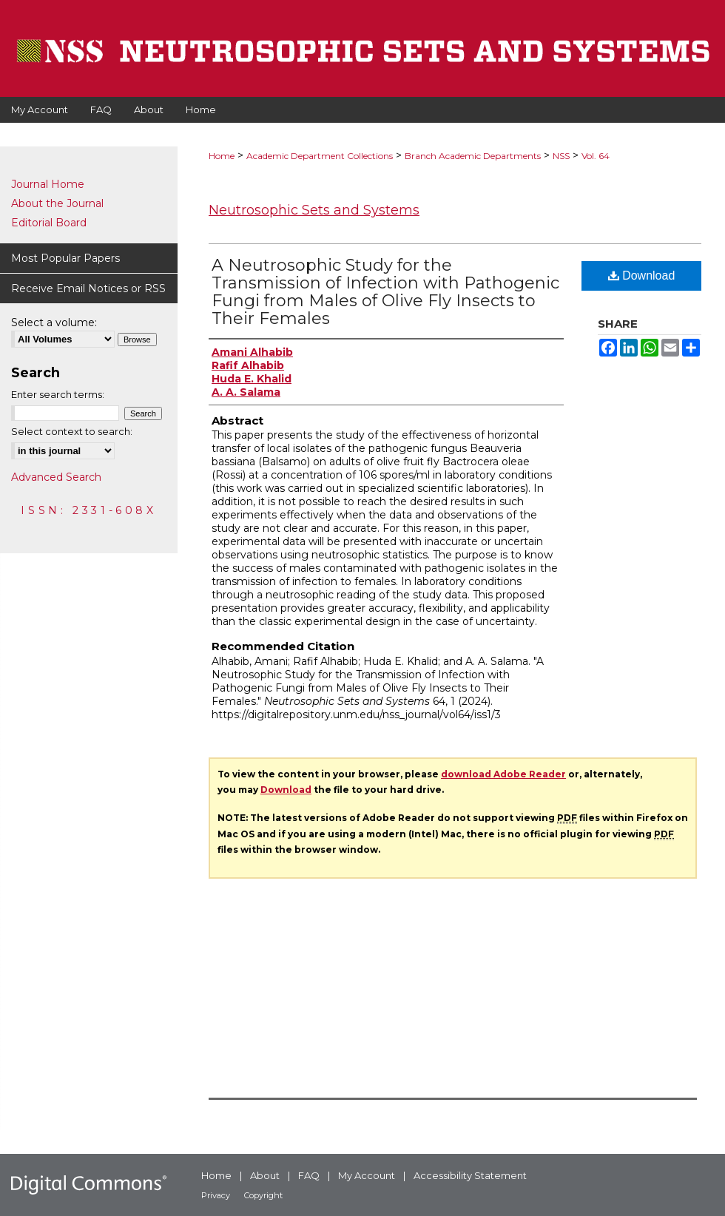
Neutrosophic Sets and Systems (314, 210)
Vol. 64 (595, 155)
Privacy (215, 1195)
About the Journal (57, 203)
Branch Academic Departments (473, 155)
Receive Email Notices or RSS (88, 288)
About (265, 1175)
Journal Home (47, 184)
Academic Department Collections (319, 155)
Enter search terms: (57, 394)
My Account (366, 1175)
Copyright (263, 1195)
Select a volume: (54, 322)
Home (222, 155)
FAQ (309, 1175)
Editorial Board (49, 222)
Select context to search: (71, 431)
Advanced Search (56, 477)
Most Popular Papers (65, 258)
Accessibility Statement (470, 1175)
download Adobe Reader (503, 774)
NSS (561, 155)
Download (641, 275)
